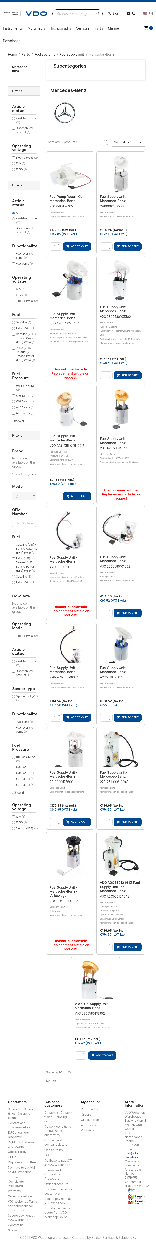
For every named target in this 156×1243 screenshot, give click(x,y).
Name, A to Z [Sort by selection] (128, 142)
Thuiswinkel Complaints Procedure (16, 1181)
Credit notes (90, 1120)
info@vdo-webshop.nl (133, 1155)
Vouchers (87, 1130)
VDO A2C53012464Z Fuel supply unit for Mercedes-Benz (120, 886)
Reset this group (25, 474)
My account (90, 1101)
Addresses (88, 1125)
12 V (20, 163)
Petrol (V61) (26, 328)
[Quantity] (55, 247)
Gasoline (23, 322)
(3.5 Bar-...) (25, 395)
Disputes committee (22, 1162)
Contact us (16, 1225)
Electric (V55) (27, 157)
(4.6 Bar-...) (25, 413)
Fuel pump (24, 263)
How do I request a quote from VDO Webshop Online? (57, 1212)
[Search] (77, 13)
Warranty (14, 1191)
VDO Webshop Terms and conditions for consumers (23, 1206)
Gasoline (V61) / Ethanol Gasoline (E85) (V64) (26, 338)
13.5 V (21, 169)
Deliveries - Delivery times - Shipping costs (21, 1113)
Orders (86, 1114)
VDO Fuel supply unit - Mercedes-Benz (92, 1006)
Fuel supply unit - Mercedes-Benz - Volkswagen (63, 891)
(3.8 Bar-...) (25, 401)
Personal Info (90, 1109)
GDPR (12, 1157)
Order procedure (20, 1196)
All (17, 213)
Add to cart (77, 246)
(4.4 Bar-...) (25, 407)
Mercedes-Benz (20, 69)
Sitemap (13, 1230)
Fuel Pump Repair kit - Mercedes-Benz (67, 198)
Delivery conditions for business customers (57, 1131)
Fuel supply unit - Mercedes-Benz (114, 198)
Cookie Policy (17, 1152)
